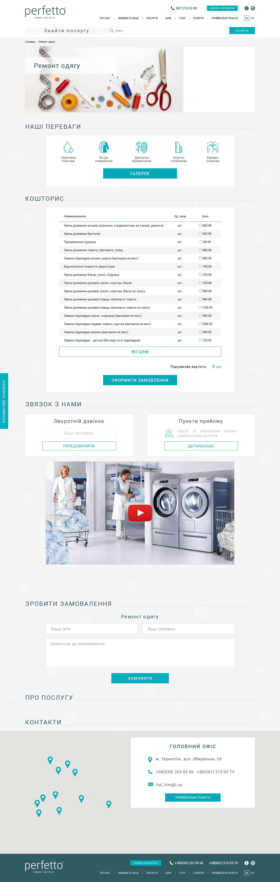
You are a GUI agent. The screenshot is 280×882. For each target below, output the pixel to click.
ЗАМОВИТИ (140, 678)
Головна (30, 41)
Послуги (152, 18)
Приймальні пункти (224, 18)
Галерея (198, 18)
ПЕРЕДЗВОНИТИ (79, 446)
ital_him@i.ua (169, 785)
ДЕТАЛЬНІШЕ (201, 446)
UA (246, 18)
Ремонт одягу (47, 41)
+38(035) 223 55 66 (175, 772)
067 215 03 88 (186, 8)
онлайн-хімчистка (222, 8)
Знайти (242, 30)
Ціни (168, 18)
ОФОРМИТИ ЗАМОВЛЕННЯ (140, 380)
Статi (182, 18)
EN (252, 18)
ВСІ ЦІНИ (140, 352)
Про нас (105, 18)
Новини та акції (128, 18)
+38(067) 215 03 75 (216, 772)
